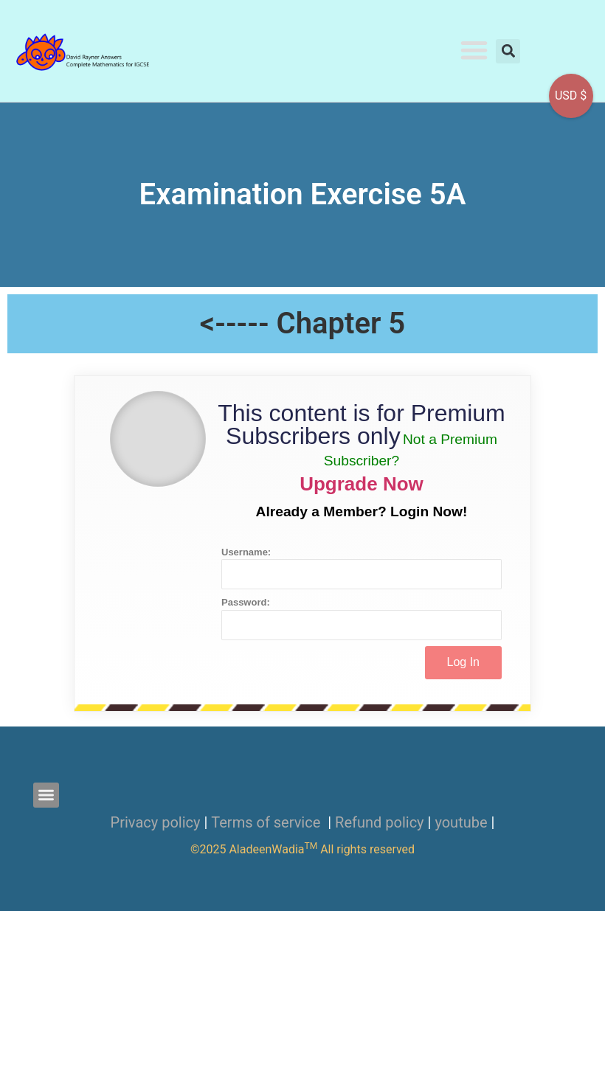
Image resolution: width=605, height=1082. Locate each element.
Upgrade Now (362, 484)
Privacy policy (156, 822)
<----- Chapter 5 (302, 323)
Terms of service (267, 822)
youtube (461, 822)
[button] (475, 50)
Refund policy (379, 822)
